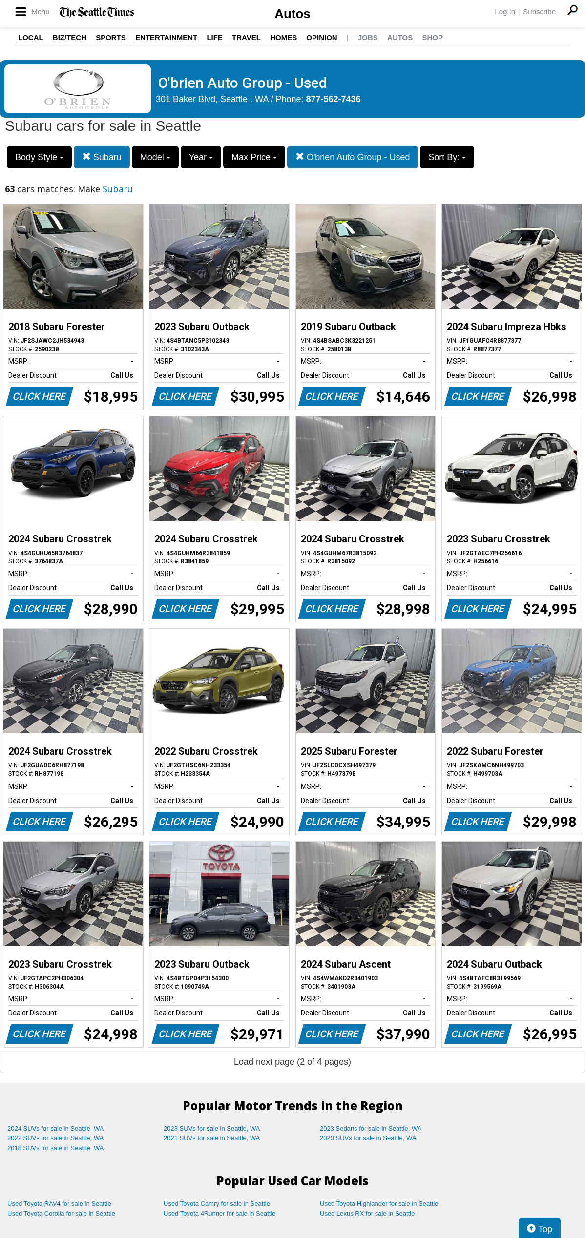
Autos (292, 13)
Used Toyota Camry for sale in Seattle (217, 1203)
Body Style (39, 157)
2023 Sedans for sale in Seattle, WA (370, 1128)
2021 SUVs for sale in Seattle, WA (212, 1138)
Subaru (102, 157)
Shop (432, 37)
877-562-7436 (333, 99)
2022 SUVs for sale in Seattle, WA (55, 1138)
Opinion (321, 37)
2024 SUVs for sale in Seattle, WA (55, 1128)
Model (155, 157)
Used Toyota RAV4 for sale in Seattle (59, 1203)
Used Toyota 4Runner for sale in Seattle (220, 1213)
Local (30, 37)
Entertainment (166, 37)
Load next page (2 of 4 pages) (292, 1062)
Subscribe (539, 11)
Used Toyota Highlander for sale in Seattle (379, 1203)
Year (201, 157)
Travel (246, 37)
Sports (111, 37)
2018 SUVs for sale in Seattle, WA (55, 1148)
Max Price (254, 157)
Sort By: (447, 157)
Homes (283, 37)
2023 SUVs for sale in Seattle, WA (212, 1128)
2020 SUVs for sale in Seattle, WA (368, 1138)
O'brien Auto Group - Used (352, 157)
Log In (505, 11)
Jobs (368, 37)
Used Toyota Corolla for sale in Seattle (61, 1213)
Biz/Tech (69, 37)
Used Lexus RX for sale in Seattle (367, 1213)
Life (215, 37)
